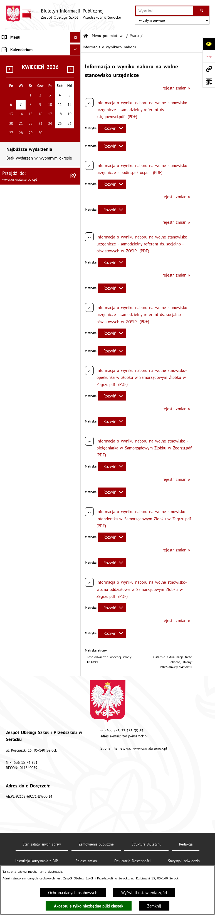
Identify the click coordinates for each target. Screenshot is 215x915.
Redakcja (185, 844)
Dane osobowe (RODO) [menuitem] (23, 197)
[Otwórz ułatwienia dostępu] (208, 44)
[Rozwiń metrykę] (112, 128)
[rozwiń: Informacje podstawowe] (76, 61)
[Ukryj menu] (75, 37)
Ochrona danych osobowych (72, 892)
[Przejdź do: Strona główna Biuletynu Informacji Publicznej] (85, 36)
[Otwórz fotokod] (208, 81)
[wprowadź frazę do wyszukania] (164, 11)
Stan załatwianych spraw (42, 844)
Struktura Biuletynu (146, 844)
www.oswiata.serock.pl (149, 748)
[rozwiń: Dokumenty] (76, 75)
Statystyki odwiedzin (183, 861)
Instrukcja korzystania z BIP (36, 861)
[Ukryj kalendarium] (75, 210)
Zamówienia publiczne (96, 844)
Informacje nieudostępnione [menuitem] (27, 165)
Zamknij (154, 906)
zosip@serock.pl (135, 736)
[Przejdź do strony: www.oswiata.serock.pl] (208, 69)
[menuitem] (40, 61)
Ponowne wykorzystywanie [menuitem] (26, 186)
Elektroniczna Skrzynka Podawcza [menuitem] (32, 176)
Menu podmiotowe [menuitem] (19, 47)
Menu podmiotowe (108, 35)
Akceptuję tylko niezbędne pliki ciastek (88, 906)
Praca (134, 35)
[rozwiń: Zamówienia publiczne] (76, 89)
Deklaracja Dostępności (132, 861)
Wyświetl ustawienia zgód (144, 892)
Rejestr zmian (86, 861)
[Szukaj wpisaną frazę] (201, 11)
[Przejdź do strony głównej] (63, 14)
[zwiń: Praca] (76, 103)
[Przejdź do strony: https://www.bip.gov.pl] (208, 56)
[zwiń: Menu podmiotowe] (76, 47)
